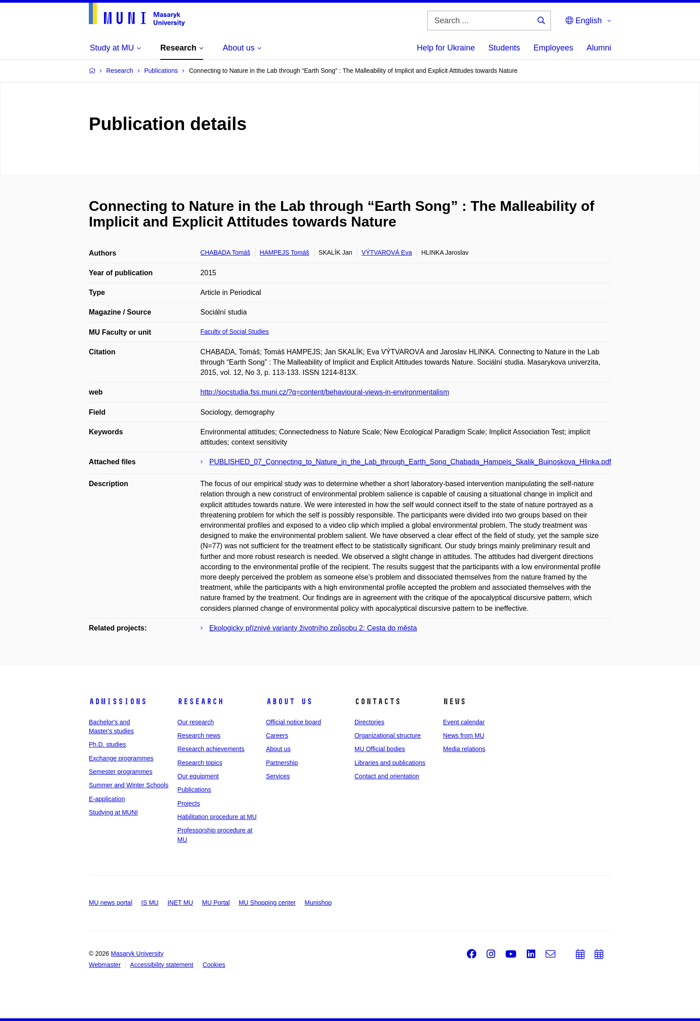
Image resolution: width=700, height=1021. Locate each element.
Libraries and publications (389, 762)
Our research (195, 722)
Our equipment (198, 776)
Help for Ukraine (446, 47)
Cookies (214, 964)
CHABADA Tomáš (225, 252)
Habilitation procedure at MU (216, 816)
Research (200, 701)
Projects (188, 803)
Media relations (464, 748)
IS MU (149, 902)
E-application (107, 799)
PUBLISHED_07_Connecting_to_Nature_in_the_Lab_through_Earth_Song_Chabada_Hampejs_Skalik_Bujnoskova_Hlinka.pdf (410, 462)
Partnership (282, 762)
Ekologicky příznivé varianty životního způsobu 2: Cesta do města (313, 628)
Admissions (118, 701)
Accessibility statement (161, 964)
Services (278, 776)
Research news (199, 735)
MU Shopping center (267, 902)
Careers (277, 735)
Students (504, 47)
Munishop (318, 902)
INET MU (180, 902)
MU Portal (215, 902)
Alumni (599, 47)
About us (289, 701)
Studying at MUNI (113, 812)
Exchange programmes (121, 758)
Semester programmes (120, 771)
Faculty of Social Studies (234, 331)
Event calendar (463, 722)
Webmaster (105, 964)
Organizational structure (387, 735)
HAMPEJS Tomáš (284, 252)
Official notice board (293, 722)
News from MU (463, 735)
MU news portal (110, 902)
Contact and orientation (386, 776)
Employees (553, 47)
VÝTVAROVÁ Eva (387, 252)
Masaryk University (137, 953)
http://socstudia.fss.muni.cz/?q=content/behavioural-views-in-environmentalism (324, 392)
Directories (369, 722)
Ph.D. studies (107, 744)
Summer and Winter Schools (128, 785)
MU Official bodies (379, 748)
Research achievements (210, 748)
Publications (194, 789)
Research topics (199, 762)
